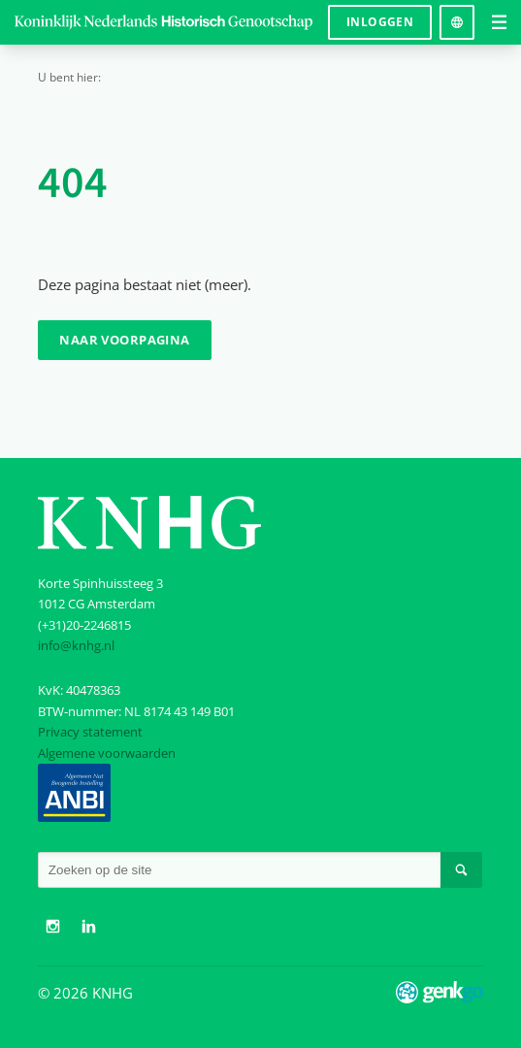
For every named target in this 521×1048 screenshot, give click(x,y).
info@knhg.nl (76, 645)
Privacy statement (90, 731)
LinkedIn (89, 926)
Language (456, 15)
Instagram (53, 926)
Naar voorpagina (124, 339)
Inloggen (379, 22)
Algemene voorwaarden (107, 753)
